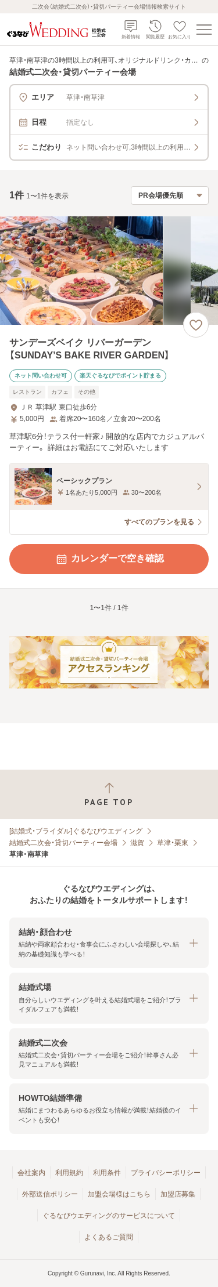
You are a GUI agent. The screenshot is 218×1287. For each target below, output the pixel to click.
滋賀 (137, 843)
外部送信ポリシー (50, 1194)
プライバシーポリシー (166, 1173)
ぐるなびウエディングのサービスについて (108, 1216)
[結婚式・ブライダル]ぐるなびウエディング (75, 831)
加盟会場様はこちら (119, 1194)
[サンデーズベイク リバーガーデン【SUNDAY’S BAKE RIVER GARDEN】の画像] (109, 270)
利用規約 (69, 1173)
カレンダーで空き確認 (109, 559)
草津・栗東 (172, 843)
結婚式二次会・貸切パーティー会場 (63, 843)
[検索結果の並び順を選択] (170, 195)
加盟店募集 (177, 1194)
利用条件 (107, 1173)
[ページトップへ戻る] (109, 794)
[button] (109, 943)
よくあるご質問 (108, 1237)
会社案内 (31, 1173)
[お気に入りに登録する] (196, 325)
